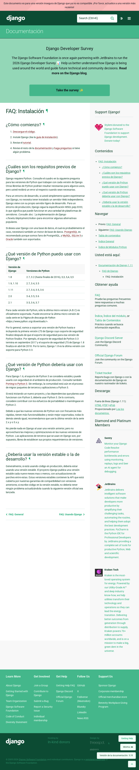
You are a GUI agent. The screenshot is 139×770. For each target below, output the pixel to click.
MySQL (67, 235)
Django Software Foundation (33, 759)
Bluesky (81, 706)
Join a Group (41, 685)
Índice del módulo (115, 316)
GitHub (81, 685)
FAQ (97, 295)
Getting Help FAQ (65, 685)
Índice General (106, 241)
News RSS (82, 718)
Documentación (24, 31)
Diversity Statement (16, 722)
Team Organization (16, 701)
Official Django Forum (108, 355)
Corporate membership (111, 691)
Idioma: (128, 747)
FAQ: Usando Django (72, 514)
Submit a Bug (41, 701)
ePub (112, 405)
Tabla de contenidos (109, 235)
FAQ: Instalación (107, 161)
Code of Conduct (15, 716)
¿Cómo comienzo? (112, 167)
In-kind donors (59, 742)
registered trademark (95, 759)
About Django (13, 685)
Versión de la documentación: (116, 755)
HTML (98, 405)
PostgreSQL (71, 231)
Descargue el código (24, 131)
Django (16, 18)
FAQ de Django (110, 271)
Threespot (98, 743)
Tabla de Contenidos (108, 320)
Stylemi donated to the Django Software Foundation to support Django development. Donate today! (116, 133)
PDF (105, 405)
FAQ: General (15, 514)
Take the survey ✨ (69, 90)
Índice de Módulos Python (112, 247)
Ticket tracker (103, 373)
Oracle (9, 239)
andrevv (98, 750)
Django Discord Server (109, 338)
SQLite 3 (76, 235)
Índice (98, 316)
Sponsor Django (107, 685)
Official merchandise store (112, 697)
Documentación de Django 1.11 (115, 265)
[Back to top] (132, 764)
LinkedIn (82, 712)
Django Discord (64, 691)
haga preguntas (63, 148)
